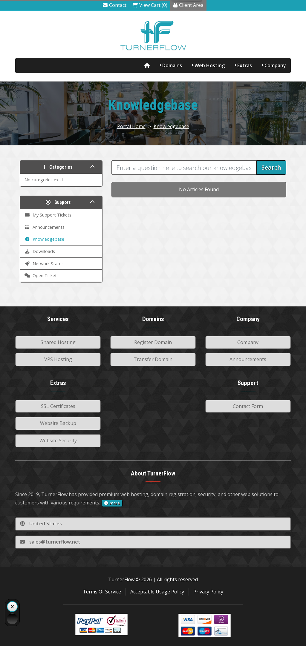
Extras (244, 65)
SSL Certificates (58, 406)
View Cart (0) (149, 5)
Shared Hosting (58, 342)
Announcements (248, 359)
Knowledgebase (171, 126)
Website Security (58, 440)
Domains (172, 65)
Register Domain (153, 342)
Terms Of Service (102, 591)
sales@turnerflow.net (50, 541)
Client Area (188, 5)
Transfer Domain (153, 359)
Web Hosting (210, 65)
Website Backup (58, 423)
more (112, 503)
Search (271, 167)
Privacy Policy (208, 591)
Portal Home (131, 126)
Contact (114, 5)
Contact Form (248, 406)
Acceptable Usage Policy (157, 591)
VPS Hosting (58, 359)
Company (275, 65)
